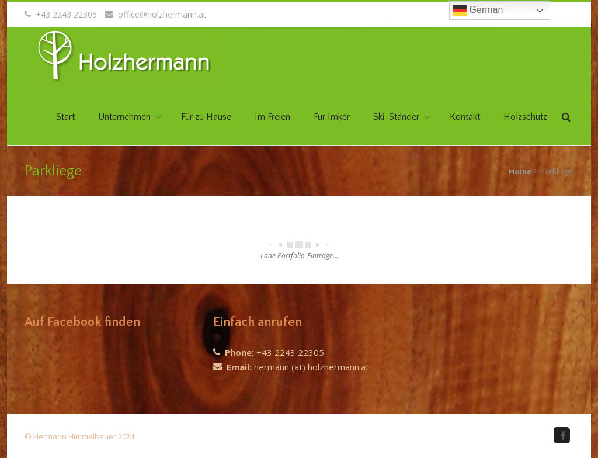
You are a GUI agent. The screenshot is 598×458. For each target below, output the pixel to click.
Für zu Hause (206, 117)
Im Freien (272, 117)
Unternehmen (124, 117)
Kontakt (465, 117)
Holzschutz (525, 117)
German (478, 11)
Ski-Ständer (396, 117)
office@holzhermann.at (155, 14)
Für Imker (332, 117)
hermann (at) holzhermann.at (311, 367)
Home (520, 171)
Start (65, 117)
